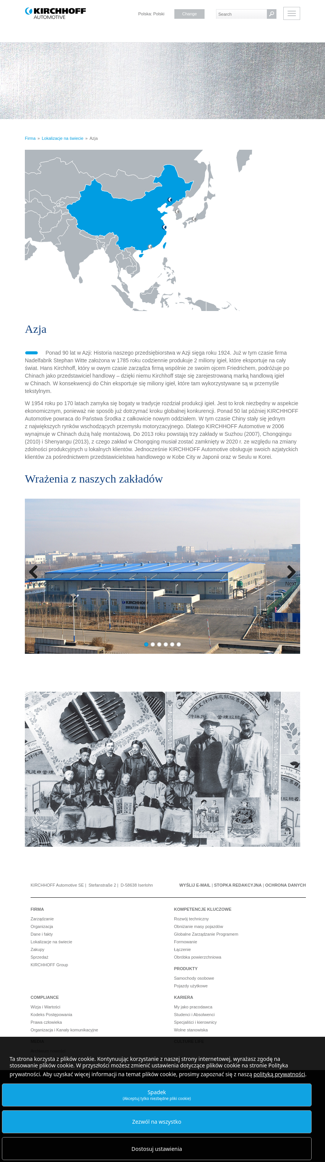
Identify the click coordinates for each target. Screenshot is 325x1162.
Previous (37, 583)
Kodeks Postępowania (51, 1014)
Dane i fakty (42, 934)
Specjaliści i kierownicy (195, 1022)
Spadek (157, 1094)
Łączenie (182, 949)
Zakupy (37, 949)
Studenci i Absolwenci (194, 1014)
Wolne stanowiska (191, 1030)
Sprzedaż (39, 957)
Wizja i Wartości (45, 1007)
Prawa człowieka (46, 1022)
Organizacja (42, 926)
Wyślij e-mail (195, 885)
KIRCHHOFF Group (49, 964)
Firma (37, 909)
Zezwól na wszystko (156, 1121)
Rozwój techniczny (191, 919)
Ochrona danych (285, 885)
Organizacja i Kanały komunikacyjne (64, 1030)
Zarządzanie (42, 919)
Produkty (186, 968)
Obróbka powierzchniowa (197, 957)
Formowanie (185, 941)
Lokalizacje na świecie (51, 941)
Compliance (45, 997)
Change (189, 13)
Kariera (183, 997)
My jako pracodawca (193, 1007)
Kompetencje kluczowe (202, 909)
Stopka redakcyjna (238, 885)
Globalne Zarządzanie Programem (206, 934)
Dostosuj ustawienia (157, 1148)
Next (290, 583)
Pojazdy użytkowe (191, 986)
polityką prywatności (279, 1074)
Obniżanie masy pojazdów (198, 926)
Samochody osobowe (194, 978)
